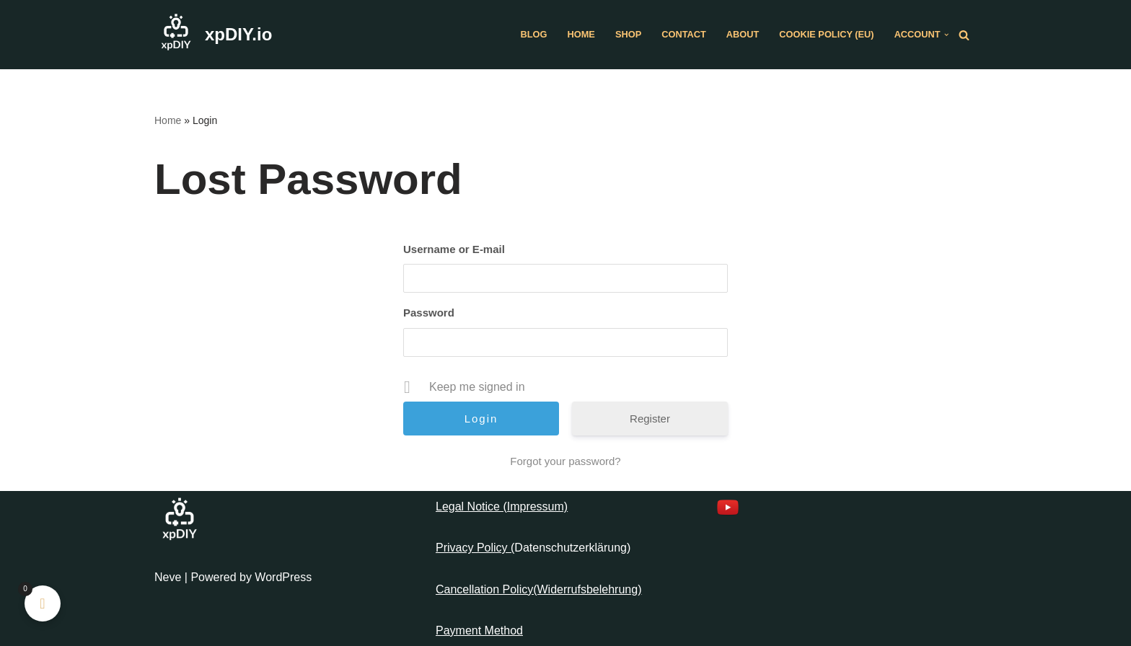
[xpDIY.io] (213, 34)
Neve (167, 577)
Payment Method (479, 630)
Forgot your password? (565, 461)
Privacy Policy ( (475, 547)
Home (581, 34)
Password (428, 312)
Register (650, 418)
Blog (534, 34)
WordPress (283, 577)
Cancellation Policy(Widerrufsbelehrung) (538, 589)
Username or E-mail (454, 249)
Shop (628, 34)
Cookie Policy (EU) (826, 34)
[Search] (964, 35)
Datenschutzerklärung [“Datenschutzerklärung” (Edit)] (570, 547)
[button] (946, 34)
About (743, 34)
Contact (683, 34)
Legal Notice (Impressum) (502, 506)
